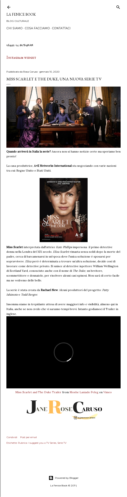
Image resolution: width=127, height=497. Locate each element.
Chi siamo (14, 28)
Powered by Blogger (64, 478)
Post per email (28, 437)
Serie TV (61, 442)
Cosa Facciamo (37, 28)
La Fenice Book (21, 14)
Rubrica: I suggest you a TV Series (37, 442)
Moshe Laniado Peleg (84, 392)
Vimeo (107, 392)
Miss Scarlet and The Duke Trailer (38, 392)
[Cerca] (118, 6)
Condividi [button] (11, 437)
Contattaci (61, 28)
